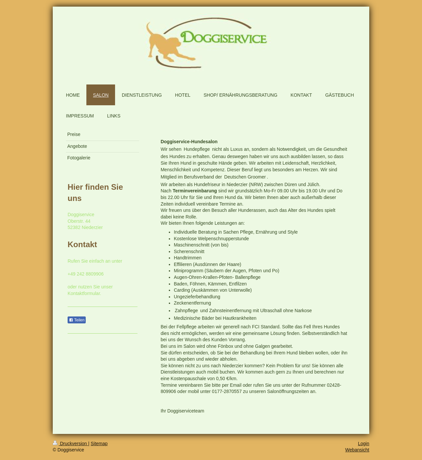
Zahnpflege (186, 310)
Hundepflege (197, 149)
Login (363, 443)
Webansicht (357, 449)
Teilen (76, 320)
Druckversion (70, 443)
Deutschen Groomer (245, 177)
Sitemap (99, 443)
